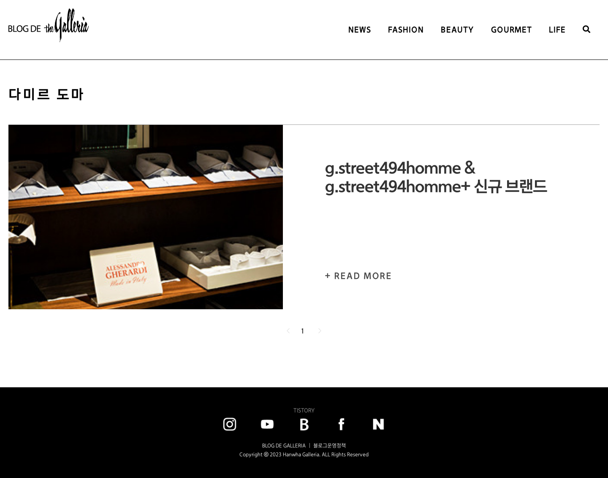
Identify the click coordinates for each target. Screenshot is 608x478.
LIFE (557, 29)
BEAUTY (457, 29)
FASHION (406, 29)
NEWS (359, 29)
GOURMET (511, 29)
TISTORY (304, 410)
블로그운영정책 (329, 445)
